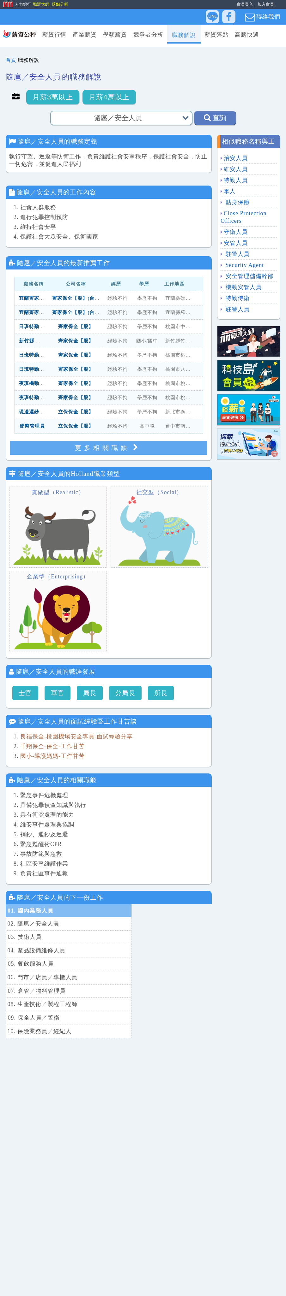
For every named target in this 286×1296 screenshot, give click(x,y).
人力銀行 (15, 4)
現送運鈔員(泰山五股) (43, 411)
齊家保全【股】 (76, 326)
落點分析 (60, 4)
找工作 (114, 1287)
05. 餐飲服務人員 (30, 937)
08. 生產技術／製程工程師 (145, 950)
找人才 (156, 1287)
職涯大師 (41, 4)
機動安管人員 (243, 287)
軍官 (57, 692)
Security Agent (244, 265)
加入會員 (266, 4)
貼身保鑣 (237, 202)
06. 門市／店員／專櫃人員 (145, 937)
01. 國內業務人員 (30, 911)
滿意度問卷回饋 (191, 1287)
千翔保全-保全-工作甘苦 (52, 746)
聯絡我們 (262, 17)
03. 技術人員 (24, 923)
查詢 (215, 118)
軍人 (230, 191)
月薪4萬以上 (109, 97)
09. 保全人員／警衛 (33, 963)
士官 (25, 692)
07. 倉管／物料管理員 (36, 950)
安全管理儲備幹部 (249, 276)
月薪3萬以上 (53, 97)
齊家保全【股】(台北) (76, 298)
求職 (135, 1287)
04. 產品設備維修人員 (139, 923)
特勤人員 (236, 180)
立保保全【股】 (76, 411)
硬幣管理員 (32, 426)
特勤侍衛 (237, 298)
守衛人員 (236, 232)
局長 (89, 692)
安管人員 (236, 243)
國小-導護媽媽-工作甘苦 (52, 756)
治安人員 (236, 158)
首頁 (11, 60)
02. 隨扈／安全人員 (136, 910)
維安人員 (236, 169)
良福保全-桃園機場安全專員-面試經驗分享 (76, 736)
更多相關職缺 (108, 447)
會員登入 (245, 4)
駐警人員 (237, 254)
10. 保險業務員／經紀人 (142, 963)
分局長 (125, 692)
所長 (160, 692)
